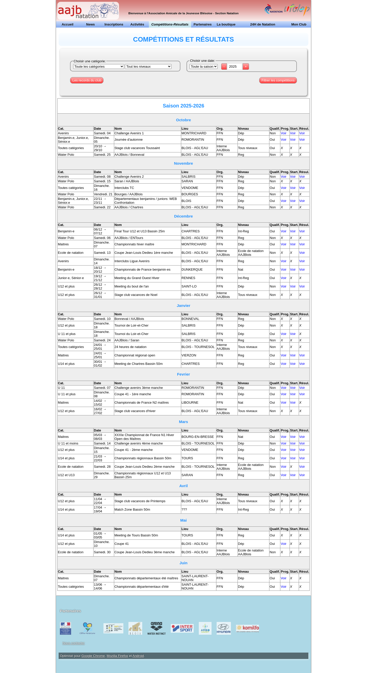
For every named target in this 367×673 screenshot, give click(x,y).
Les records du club (86, 80)
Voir (283, 133)
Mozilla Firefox (117, 656)
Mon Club (298, 24)
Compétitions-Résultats (170, 24)
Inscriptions (113, 24)
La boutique (226, 24)
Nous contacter (73, 643)
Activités (137, 24)
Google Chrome (93, 656)
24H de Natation (262, 24)
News (90, 24)
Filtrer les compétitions (278, 80)
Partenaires (203, 24)
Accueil (67, 24)
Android (138, 656)
